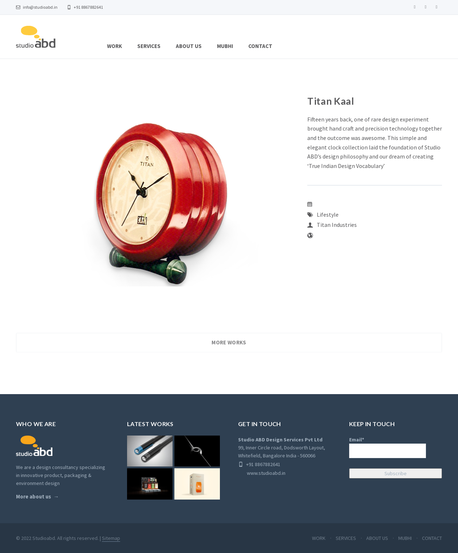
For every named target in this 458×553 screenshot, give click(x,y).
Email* (387, 447)
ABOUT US (189, 46)
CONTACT (260, 46)
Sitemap (111, 538)
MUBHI (225, 46)
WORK (114, 46)
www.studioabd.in (261, 473)
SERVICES (149, 46)
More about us (33, 496)
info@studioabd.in (37, 7)
